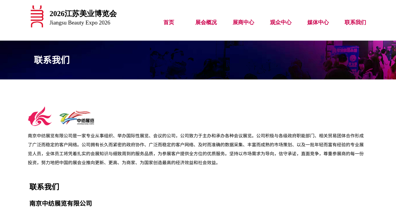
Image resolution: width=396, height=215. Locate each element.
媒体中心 (318, 22)
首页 (168, 22)
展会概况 (206, 22)
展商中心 (243, 22)
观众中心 (280, 22)
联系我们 (355, 22)
